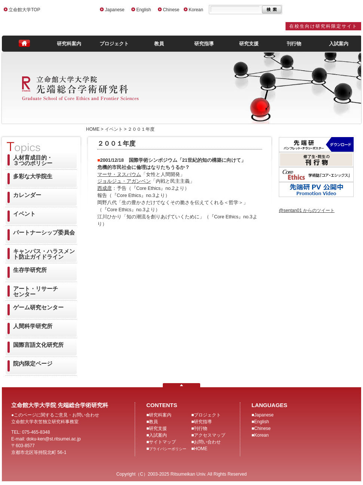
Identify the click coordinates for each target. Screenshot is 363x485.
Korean (196, 9)
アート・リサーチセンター (35, 291)
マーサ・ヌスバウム (119, 174)
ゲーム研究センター (38, 307)
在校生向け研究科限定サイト (323, 26)
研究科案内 (69, 43)
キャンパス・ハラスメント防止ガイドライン (44, 254)
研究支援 (249, 43)
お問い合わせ (207, 442)
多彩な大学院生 (32, 176)
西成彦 (104, 188)
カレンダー (27, 195)
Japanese (114, 9)
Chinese (171, 9)
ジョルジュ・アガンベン (124, 181)
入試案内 (338, 43)
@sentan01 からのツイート (307, 210)
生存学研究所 (30, 270)
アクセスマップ (209, 435)
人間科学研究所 (32, 326)
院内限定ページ (32, 363)
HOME (200, 448)
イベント (24, 213)
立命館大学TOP (24, 9)
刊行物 (294, 43)
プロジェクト (114, 43)
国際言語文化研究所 (38, 345)
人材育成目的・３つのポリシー (32, 160)
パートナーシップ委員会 (44, 232)
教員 (159, 43)
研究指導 (204, 43)
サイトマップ (162, 442)
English (143, 9)
